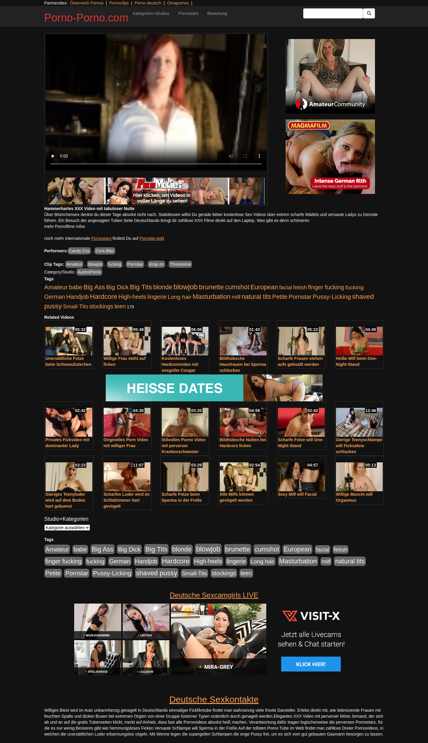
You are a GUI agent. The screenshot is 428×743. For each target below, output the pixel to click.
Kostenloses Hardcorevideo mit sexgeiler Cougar (180, 364)
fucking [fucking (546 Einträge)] (354, 287)
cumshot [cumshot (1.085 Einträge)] (237, 287)
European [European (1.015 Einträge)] (264, 287)
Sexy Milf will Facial (297, 494)
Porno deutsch (147, 3)
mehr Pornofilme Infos (64, 226)
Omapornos (178, 3)
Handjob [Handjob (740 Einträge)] (77, 296)
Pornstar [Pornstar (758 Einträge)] (300, 296)
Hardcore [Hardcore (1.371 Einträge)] (103, 296)
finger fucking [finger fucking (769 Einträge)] (326, 287)
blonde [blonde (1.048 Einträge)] (162, 287)
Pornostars (188, 13)
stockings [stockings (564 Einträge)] (101, 306)
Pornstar (135, 264)
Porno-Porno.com (86, 18)
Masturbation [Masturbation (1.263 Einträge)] (212, 296)
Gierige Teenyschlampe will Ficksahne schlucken (359, 445)
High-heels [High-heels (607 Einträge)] (133, 296)
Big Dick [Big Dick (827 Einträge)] (117, 287)
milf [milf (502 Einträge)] (236, 297)
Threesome (180, 264)
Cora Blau (105, 250)
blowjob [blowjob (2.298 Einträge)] (185, 287)
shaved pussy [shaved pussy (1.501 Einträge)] (156, 573)
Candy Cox (79, 250)
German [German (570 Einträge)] (54, 296)
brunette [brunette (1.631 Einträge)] (211, 287)
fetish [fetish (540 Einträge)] (300, 287)
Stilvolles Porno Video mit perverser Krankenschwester (184, 445)
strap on (156, 264)
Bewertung (217, 13)
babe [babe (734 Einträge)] (75, 287)
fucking (114, 264)
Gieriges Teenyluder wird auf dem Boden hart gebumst (65, 500)
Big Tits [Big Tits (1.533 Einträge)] (141, 287)
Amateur (74, 264)
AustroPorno (89, 272)
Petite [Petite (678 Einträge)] (279, 296)
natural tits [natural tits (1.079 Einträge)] (256, 296)
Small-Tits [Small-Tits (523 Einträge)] (75, 306)
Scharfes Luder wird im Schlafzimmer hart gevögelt (127, 500)
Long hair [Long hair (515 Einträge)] (179, 297)
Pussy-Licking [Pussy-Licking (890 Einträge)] (332, 296)
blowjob (95, 264)
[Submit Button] (369, 13)
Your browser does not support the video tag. (156, 102)
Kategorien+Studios (151, 13)
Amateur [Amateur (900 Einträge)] (56, 287)
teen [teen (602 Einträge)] (120, 306)
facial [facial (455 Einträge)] (285, 287)
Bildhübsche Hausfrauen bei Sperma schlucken (243, 364)
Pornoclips (119, 3)
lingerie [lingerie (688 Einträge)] (157, 296)
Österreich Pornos (87, 3)
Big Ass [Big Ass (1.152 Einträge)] (94, 287)
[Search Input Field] (333, 13)
